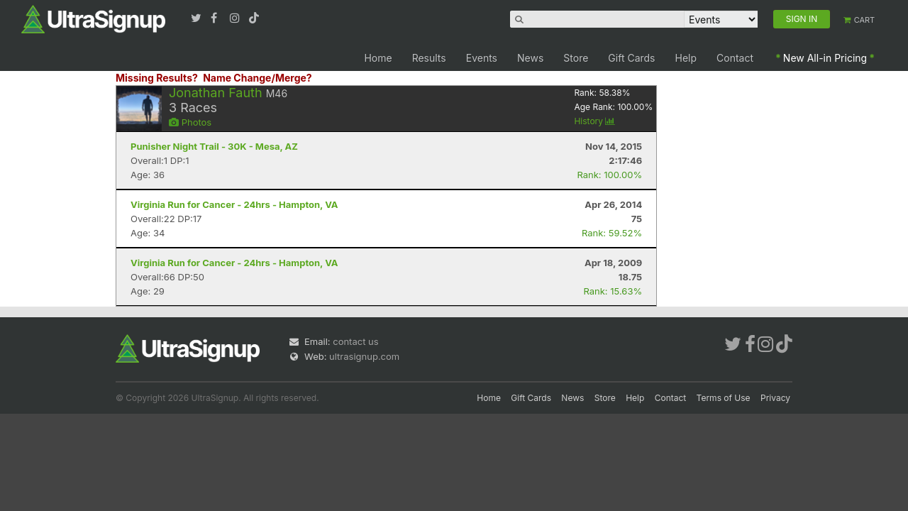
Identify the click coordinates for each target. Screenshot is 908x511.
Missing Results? (157, 78)
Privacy (775, 397)
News (530, 58)
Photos (190, 122)
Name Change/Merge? (257, 78)
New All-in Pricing (825, 58)
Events (481, 58)
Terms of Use (724, 397)
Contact (734, 58)
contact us (355, 341)
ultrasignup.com (364, 356)
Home (378, 58)
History (594, 121)
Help (686, 58)
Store (575, 58)
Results (429, 58)
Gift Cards (631, 58)
